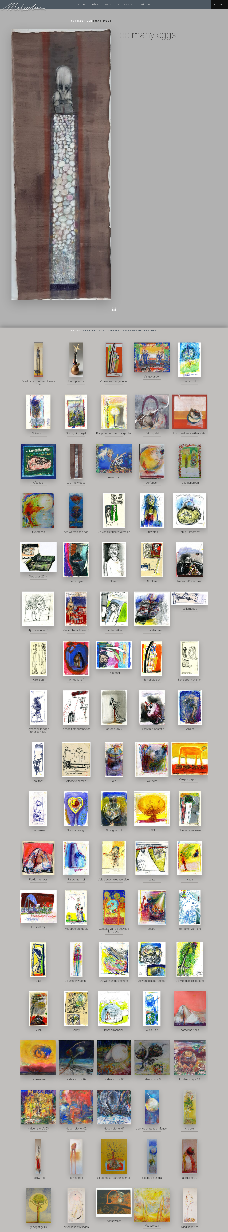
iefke (95, 4)
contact (219, 4)
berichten (145, 4)
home (81, 4)
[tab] (76, 331)
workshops (125, 4)
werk (108, 4)
